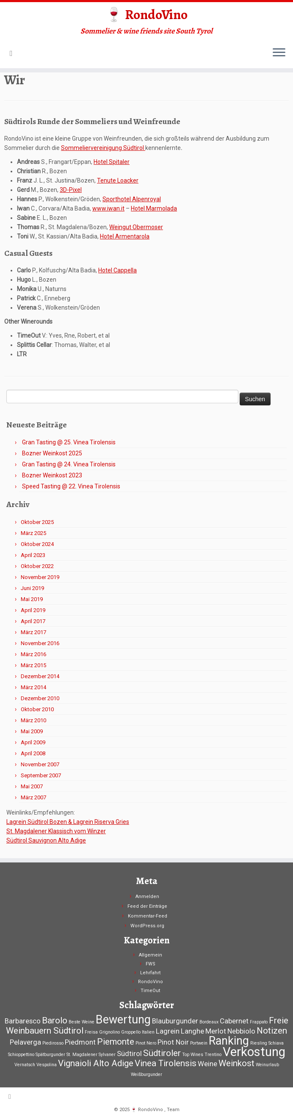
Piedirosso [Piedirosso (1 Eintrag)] (53, 1043)
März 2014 (33, 687)
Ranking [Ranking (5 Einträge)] (229, 1041)
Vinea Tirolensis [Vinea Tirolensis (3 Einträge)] (165, 1063)
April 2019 (33, 610)
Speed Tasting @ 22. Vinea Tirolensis (71, 486)
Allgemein (150, 955)
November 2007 (40, 764)
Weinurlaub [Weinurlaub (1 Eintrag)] (267, 1064)
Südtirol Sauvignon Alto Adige (46, 840)
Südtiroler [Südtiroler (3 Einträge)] (162, 1053)
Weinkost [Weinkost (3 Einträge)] (236, 1063)
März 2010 (33, 720)
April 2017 (33, 621)
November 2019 (40, 577)
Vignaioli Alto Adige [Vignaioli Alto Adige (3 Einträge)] (95, 1063)
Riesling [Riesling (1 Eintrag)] (258, 1043)
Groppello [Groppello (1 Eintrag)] (131, 1032)
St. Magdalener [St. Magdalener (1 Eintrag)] (81, 1054)
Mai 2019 (32, 599)
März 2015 (33, 665)
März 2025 (33, 533)
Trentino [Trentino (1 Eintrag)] (213, 1054)
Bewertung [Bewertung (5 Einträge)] (123, 1019)
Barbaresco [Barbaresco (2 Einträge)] (23, 1021)
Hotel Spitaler (112, 161)
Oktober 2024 (37, 544)
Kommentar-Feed (147, 916)
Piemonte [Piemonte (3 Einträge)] (115, 1042)
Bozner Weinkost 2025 (52, 453)
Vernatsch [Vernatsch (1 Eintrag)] (24, 1064)
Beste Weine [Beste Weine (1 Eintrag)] (81, 1022)
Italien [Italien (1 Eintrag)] (148, 1032)
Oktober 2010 (37, 709)
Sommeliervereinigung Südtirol (103, 147)
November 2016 (40, 643)
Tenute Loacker (117, 180)
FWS (150, 964)
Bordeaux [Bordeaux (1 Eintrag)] (208, 1022)
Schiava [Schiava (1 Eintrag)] (276, 1043)
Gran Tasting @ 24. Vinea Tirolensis (69, 464)
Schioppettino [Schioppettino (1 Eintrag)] (21, 1054)
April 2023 (33, 555)
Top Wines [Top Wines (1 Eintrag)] (192, 1054)
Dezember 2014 (40, 676)
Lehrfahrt (150, 973)
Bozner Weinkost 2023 (52, 475)
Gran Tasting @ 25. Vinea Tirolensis (69, 442)
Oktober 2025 (37, 522)
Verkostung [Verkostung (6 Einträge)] (254, 1052)
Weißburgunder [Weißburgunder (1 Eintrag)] (146, 1074)
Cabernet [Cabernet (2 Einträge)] (234, 1021)
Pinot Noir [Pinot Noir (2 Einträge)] (173, 1042)
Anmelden (147, 896)
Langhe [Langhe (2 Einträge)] (192, 1031)
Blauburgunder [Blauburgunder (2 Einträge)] (175, 1021)
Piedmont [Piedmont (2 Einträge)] (80, 1042)
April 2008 (33, 753)
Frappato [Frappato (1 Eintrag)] (259, 1022)
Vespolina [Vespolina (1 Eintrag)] (46, 1064)
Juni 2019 (32, 588)
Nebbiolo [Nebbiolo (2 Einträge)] (241, 1031)
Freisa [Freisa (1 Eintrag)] (91, 1032)
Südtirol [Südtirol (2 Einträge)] (129, 1053)
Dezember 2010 (40, 698)
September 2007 (41, 775)
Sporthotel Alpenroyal (131, 199)
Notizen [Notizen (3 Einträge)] (272, 1031)
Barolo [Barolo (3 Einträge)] (54, 1020)
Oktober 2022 (37, 566)
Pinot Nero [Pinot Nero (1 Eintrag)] (145, 1043)
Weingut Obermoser (136, 227)
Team (173, 1109)
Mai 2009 (32, 731)
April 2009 (33, 742)
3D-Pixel (71, 189)
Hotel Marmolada (154, 208)
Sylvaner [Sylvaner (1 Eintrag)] (107, 1054)
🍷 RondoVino (146, 14)
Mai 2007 (32, 786)
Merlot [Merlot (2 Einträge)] (215, 1031)
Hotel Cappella (117, 270)
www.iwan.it (108, 208)
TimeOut (150, 990)
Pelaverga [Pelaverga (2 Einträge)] (25, 1042)
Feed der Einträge (147, 906)
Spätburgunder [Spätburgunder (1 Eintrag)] (50, 1054)
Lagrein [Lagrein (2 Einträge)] (168, 1031)
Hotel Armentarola (124, 236)
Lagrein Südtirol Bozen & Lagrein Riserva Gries (67, 821)
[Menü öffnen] (279, 53)
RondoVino (150, 981)
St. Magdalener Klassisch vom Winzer (56, 831)
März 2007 (33, 797)
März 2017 (33, 632)
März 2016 (33, 654)
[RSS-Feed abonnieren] (14, 53)
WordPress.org (147, 926)
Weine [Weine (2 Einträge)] (207, 1063)
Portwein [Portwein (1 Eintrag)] (198, 1043)
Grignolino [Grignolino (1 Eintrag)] (109, 1032)
